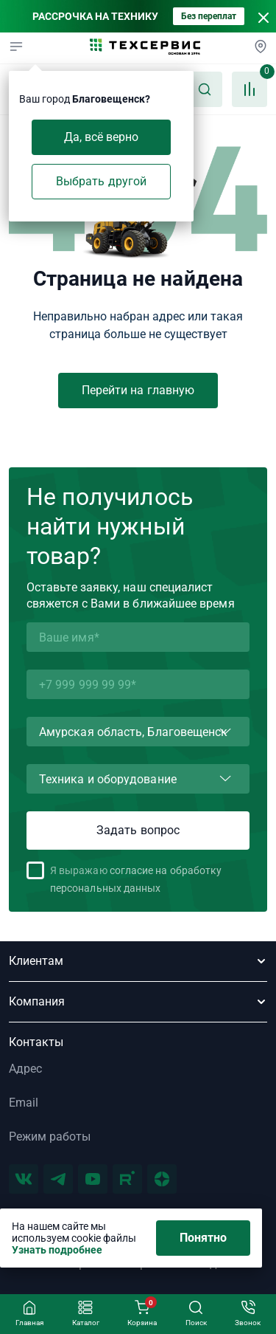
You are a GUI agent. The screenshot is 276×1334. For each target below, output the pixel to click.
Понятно (203, 1238)
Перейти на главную (138, 390)
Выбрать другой (101, 181)
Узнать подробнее (57, 1250)
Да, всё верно (101, 137)
